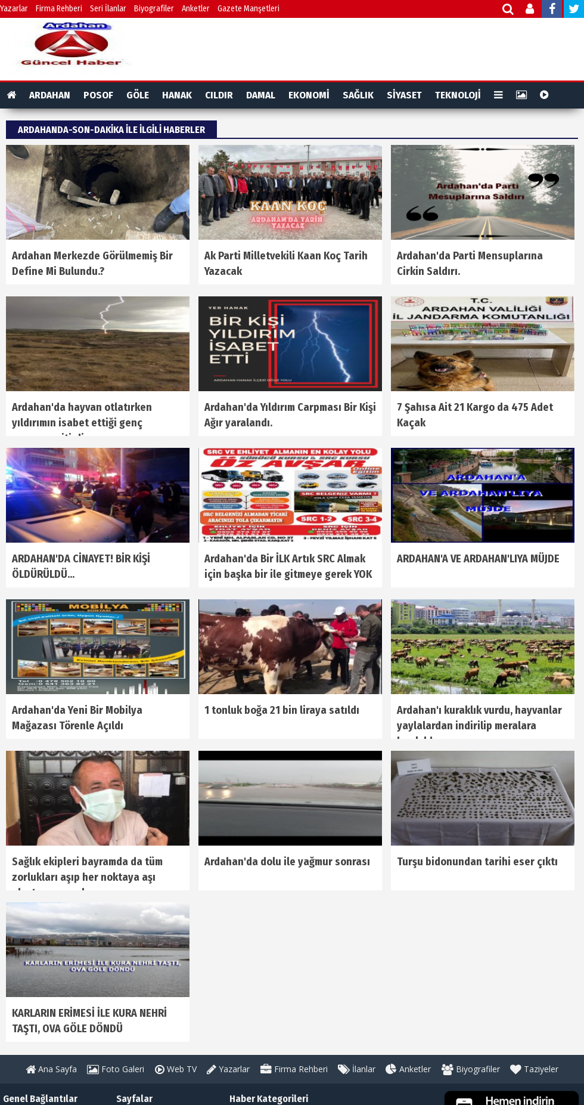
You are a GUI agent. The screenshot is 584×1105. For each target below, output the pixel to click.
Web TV (176, 1069)
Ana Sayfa (51, 1069)
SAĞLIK (358, 95)
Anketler (196, 9)
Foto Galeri (115, 1069)
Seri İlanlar (108, 9)
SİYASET (404, 95)
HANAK (177, 95)
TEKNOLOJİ (458, 95)
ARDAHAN (49, 95)
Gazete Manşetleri (248, 9)
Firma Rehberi (59, 9)
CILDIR (219, 95)
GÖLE (137, 95)
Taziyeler (534, 1069)
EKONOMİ (309, 95)
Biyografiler (154, 9)
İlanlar (356, 1069)
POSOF (98, 95)
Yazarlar (14, 9)
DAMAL (260, 95)
